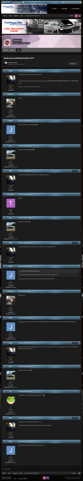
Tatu (10, 391)
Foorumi (64, 8)
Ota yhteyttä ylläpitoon (23, 478)
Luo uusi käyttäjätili (16, 2)
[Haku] (66, 2)
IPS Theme (3, 477)
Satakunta (17, 40)
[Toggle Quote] (20, 271)
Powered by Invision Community (73, 478)
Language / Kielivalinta (6, 478)
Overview (6, 50)
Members (12, 50)
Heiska (15, 62)
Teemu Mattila (10, 194)
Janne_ (10, 146)
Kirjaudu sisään (6, 2)
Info (55, 8)
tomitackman (10, 94)
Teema (15, 478)
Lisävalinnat (76, 8)
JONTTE (10, 121)
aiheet (18, 50)
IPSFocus (9, 477)
